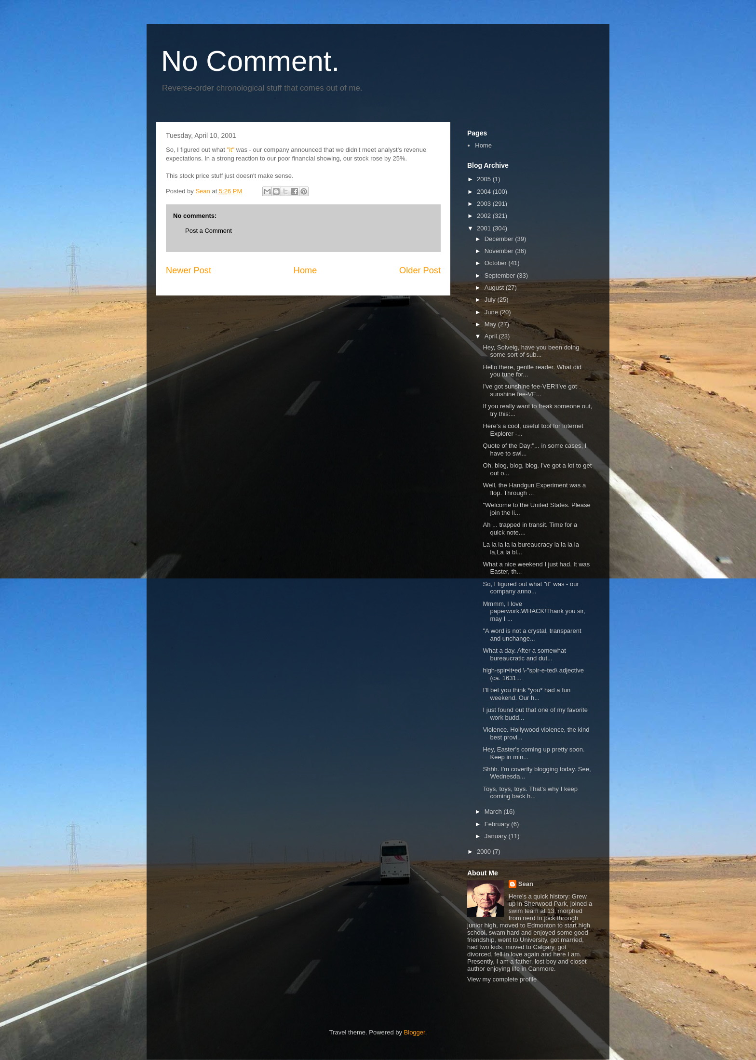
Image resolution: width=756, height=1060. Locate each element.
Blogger (414, 1032)
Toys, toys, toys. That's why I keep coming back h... (530, 792)
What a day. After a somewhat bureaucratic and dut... (524, 654)
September (501, 275)
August (495, 287)
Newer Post (188, 270)
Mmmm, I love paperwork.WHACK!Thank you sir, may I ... (534, 611)
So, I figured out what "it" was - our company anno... (531, 587)
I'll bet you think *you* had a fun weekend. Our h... (526, 693)
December (500, 238)
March (494, 811)
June (492, 312)
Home (305, 270)
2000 (485, 851)
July (491, 299)
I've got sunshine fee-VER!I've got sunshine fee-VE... (530, 390)
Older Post (420, 270)
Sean (525, 883)
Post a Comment (208, 230)
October (497, 263)
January (497, 836)
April (492, 336)
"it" (230, 149)
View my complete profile (502, 979)
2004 (485, 191)
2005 (485, 179)
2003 (485, 203)
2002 (485, 215)
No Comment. (250, 61)
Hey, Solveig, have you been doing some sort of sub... (531, 351)
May (491, 324)
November (500, 251)
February (498, 824)
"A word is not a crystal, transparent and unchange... (532, 634)
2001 (485, 228)
